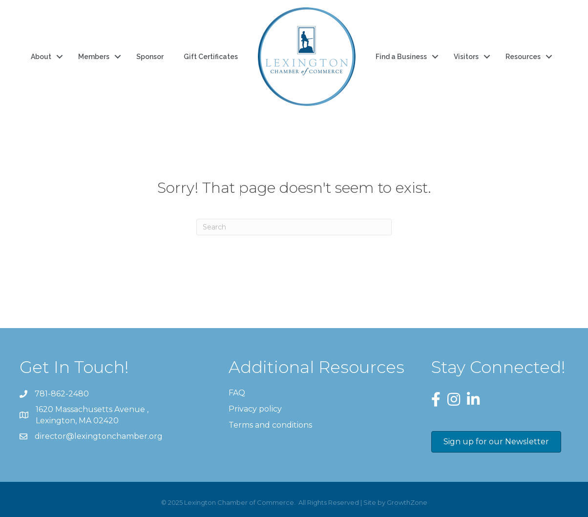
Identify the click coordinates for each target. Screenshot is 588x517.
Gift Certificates (211, 57)
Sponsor (150, 57)
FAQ (237, 392)
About (41, 57)
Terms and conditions (270, 425)
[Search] (294, 227)
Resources (523, 57)
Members (93, 57)
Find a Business (401, 57)
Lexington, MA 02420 (93, 414)
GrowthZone (407, 502)
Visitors (466, 57)
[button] (496, 442)
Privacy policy (255, 409)
